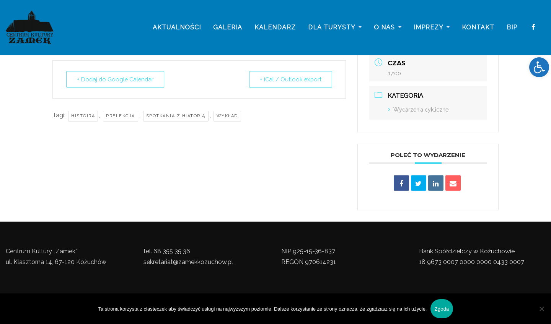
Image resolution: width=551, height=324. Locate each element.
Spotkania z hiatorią (175, 115)
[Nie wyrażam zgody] (541, 309)
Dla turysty (335, 27)
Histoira (83, 115)
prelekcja (120, 115)
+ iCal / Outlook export (289, 79)
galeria (227, 27)
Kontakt (478, 27)
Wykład (227, 115)
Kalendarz (275, 27)
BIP (512, 27)
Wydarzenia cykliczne (418, 110)
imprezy (432, 27)
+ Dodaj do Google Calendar (116, 79)
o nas (387, 27)
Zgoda (441, 309)
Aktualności (177, 27)
